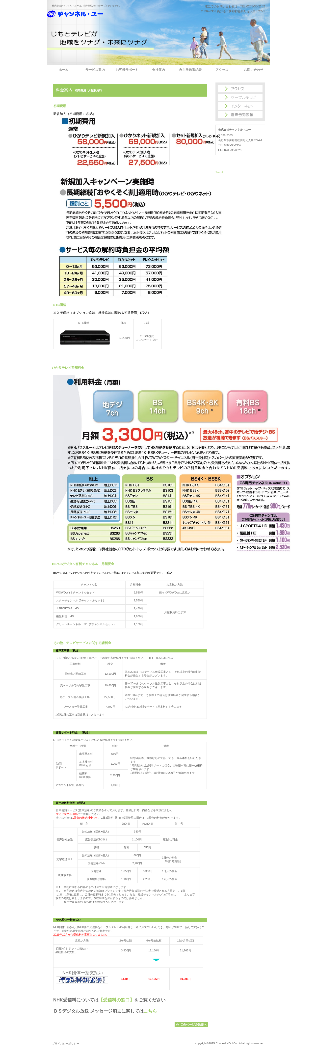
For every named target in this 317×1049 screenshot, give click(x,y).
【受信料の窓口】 (116, 999)
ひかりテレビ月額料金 (68, 368)
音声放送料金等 (66, 802)
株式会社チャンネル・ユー (93, 16)
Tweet (219, 172)
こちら (150, 1011)
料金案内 (64, 90)
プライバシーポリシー (65, 1043)
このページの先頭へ (191, 1024)
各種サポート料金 (67, 732)
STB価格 (59, 305)
